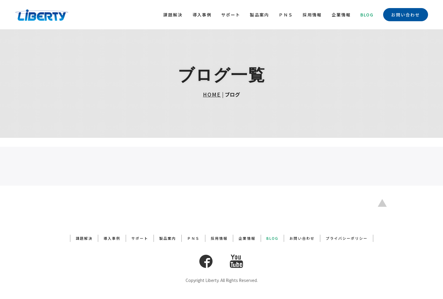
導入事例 (202, 15)
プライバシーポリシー (347, 238)
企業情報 (341, 15)
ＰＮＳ (286, 15)
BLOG (367, 15)
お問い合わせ (405, 15)
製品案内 (259, 15)
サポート (230, 15)
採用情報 (312, 15)
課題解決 (173, 15)
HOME (212, 94)
